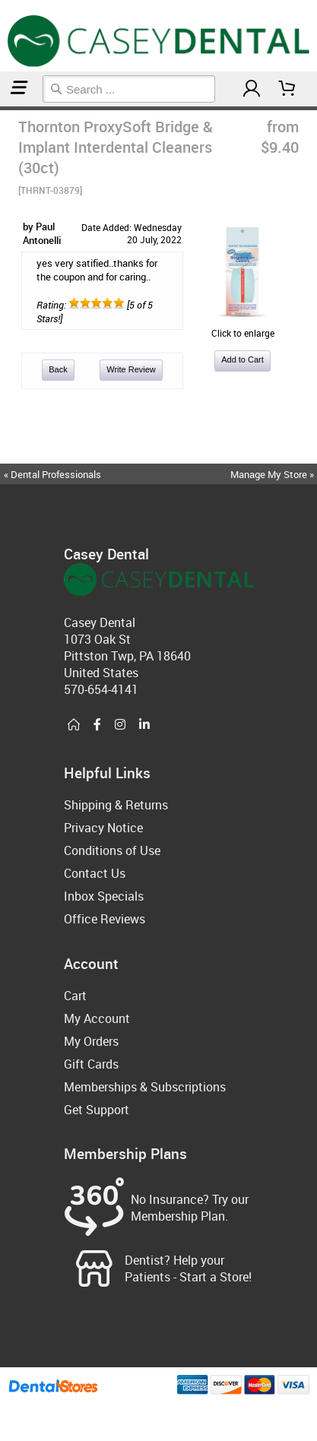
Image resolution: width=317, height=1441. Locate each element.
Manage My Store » (273, 474)
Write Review (131, 369)
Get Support (96, 1109)
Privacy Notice (103, 827)
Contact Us (94, 873)
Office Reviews (104, 919)
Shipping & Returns (116, 805)
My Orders (91, 1041)
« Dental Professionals (52, 474)
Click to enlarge (242, 327)
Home (2, 108)
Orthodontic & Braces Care (10, 108)
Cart (75, 995)
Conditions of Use (112, 850)
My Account (97, 1018)
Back (58, 369)
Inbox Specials (104, 896)
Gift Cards (91, 1064)
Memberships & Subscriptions (145, 1086)
